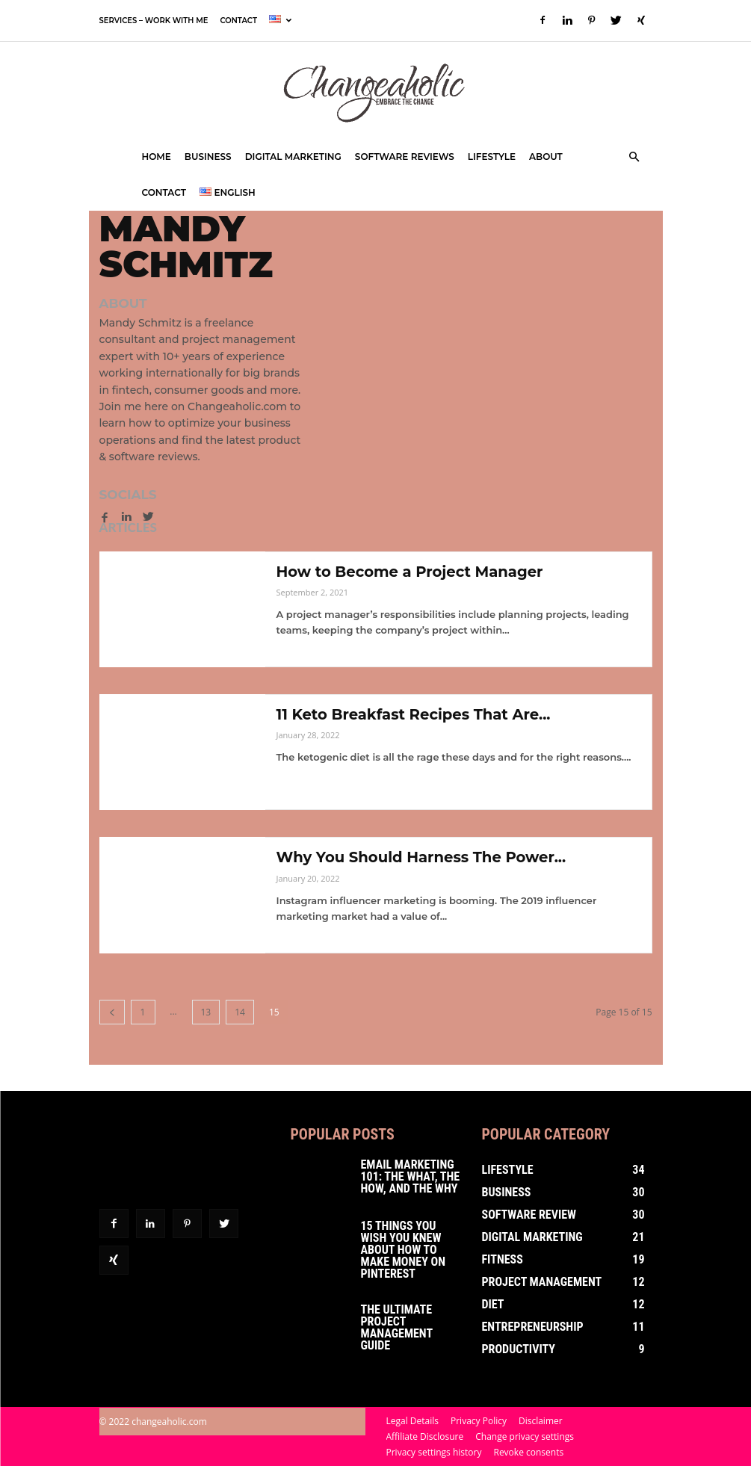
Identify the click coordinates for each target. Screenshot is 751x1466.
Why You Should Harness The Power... (424, 857)
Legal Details (412, 1420)
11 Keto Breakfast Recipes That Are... (416, 714)
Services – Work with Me (153, 20)
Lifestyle (492, 156)
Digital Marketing (293, 156)
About (546, 156)
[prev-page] (112, 1012)
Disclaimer (541, 1420)
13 (206, 1012)
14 (240, 1012)
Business (208, 156)
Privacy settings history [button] (434, 1452)
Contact (238, 20)
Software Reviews (404, 156)
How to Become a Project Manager (412, 572)
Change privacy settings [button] (524, 1436)
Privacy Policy (479, 1420)
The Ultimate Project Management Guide (397, 1327)
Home (156, 156)
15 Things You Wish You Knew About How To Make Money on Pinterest (403, 1250)
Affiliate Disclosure (425, 1436)
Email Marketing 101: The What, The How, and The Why (410, 1176)
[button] (634, 157)
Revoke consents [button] (528, 1452)
